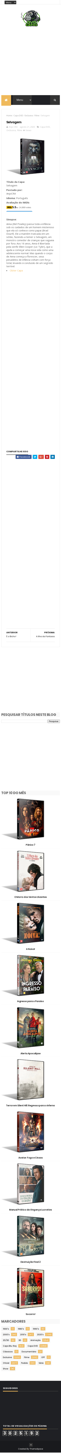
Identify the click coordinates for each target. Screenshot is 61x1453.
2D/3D (6, 1340)
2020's (40, 1334)
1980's (21, 1329)
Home (9, 115)
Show (5, 1369)
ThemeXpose (36, 1449)
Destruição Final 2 (30, 1262)
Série (41, 1363)
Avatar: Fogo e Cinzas (30, 1158)
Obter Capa (16, 270)
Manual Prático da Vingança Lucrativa (30, 1210)
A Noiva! (30, 949)
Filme (36, 115)
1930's (6, 1329)
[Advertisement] (30, 61)
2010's (23, 1334)
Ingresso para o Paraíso (30, 1001)
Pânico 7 (30, 845)
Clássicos (8, 1352)
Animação (35, 1340)
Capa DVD (18, 115)
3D (20, 1340)
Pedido (24, 1363)
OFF (43, 1357)
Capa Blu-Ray (10, 1346)
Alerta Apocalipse (30, 1053)
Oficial (6, 1363)
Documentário (29, 1352)
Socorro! (30, 1314)
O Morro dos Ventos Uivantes (30, 897)
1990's (36, 1329)
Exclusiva (29, 115)
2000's (6, 1334)
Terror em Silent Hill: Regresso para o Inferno (30, 1105)
